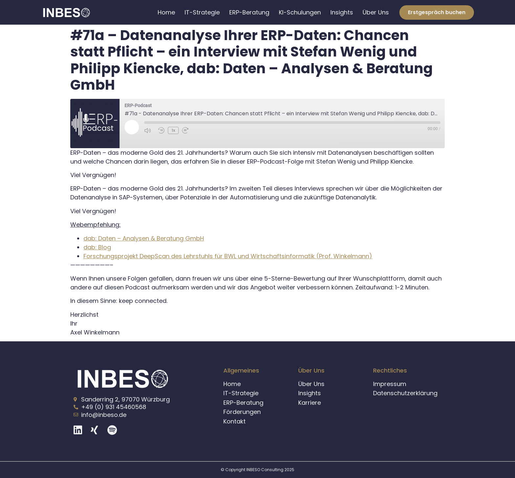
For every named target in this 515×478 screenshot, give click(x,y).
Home (166, 12)
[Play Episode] (131, 127)
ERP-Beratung (249, 12)
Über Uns (376, 12)
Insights (341, 12)
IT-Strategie (202, 12)
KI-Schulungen (300, 12)
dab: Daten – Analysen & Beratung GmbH (143, 238)
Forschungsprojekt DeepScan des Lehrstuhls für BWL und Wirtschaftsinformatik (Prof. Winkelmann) (227, 256)
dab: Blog (97, 247)
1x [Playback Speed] (173, 130)
